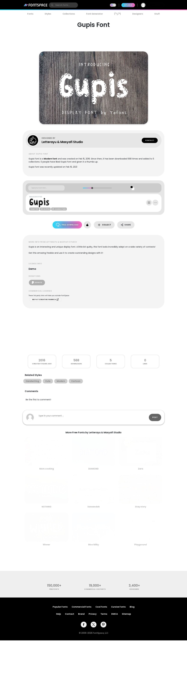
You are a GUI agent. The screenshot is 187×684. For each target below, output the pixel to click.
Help (58, 613)
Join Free (156, 5)
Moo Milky (93, 544)
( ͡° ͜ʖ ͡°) (117, 13)
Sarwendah (93, 506)
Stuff (157, 13)
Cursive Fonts (118, 606)
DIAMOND (93, 468)
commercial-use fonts (95, 589)
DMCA (114, 613)
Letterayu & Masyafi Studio (62, 142)
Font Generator (94, 13)
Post (155, 417)
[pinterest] (103, 624)
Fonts (30, 13)
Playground (140, 544)
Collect (104, 225)
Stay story (140, 506)
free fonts (54, 589)
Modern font (50, 158)
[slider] (92, 188)
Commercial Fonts (81, 606)
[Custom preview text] (46, 188)
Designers (137, 13)
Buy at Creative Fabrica (45, 299)
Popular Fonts (60, 606)
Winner (46, 544)
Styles (48, 13)
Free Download (67, 225)
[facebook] (84, 624)
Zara (140, 468)
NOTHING (46, 506)
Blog (132, 606)
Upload (128, 5)
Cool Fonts (101, 606)
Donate (37, 282)
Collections (69, 13)
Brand (81, 613)
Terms (104, 613)
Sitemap (126, 613)
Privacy (92, 613)
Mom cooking (46, 468)
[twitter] (93, 624)
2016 (42, 360)
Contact (149, 140)
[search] (63, 5)
